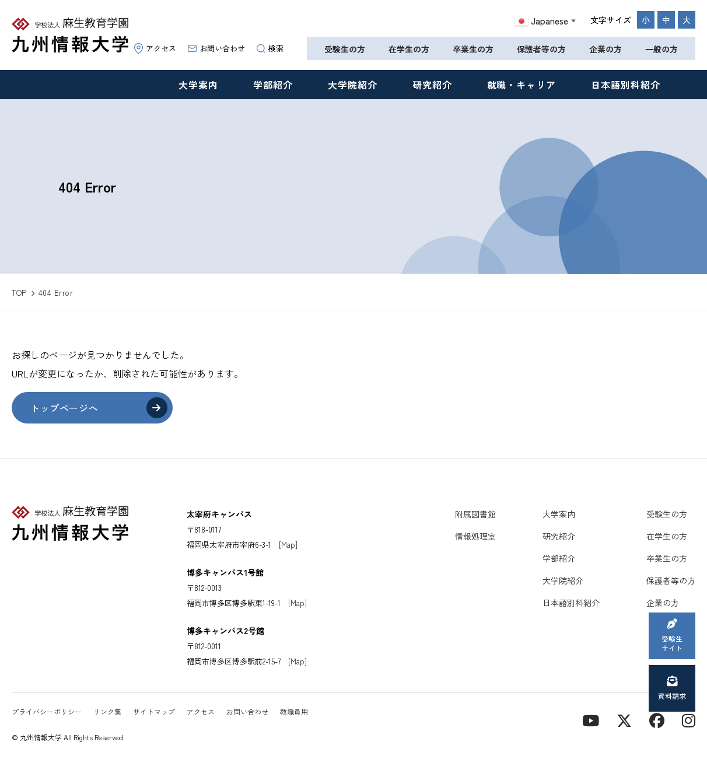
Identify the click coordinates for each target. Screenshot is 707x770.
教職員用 (294, 711)
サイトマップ (154, 711)
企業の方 (605, 49)
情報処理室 (475, 536)
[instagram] (688, 719)
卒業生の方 (473, 49)
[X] (624, 719)
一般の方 (661, 49)
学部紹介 (273, 85)
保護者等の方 (541, 49)
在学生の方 (408, 49)
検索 (270, 48)
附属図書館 (475, 514)
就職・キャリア (521, 85)
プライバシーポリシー (47, 711)
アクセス (155, 48)
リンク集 (107, 711)
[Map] (288, 544)
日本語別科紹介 (625, 85)
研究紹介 (432, 85)
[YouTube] (590, 719)
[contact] (656, 719)
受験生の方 (344, 49)
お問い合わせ (216, 48)
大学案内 (198, 85)
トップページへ (64, 408)
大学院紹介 (352, 85)
